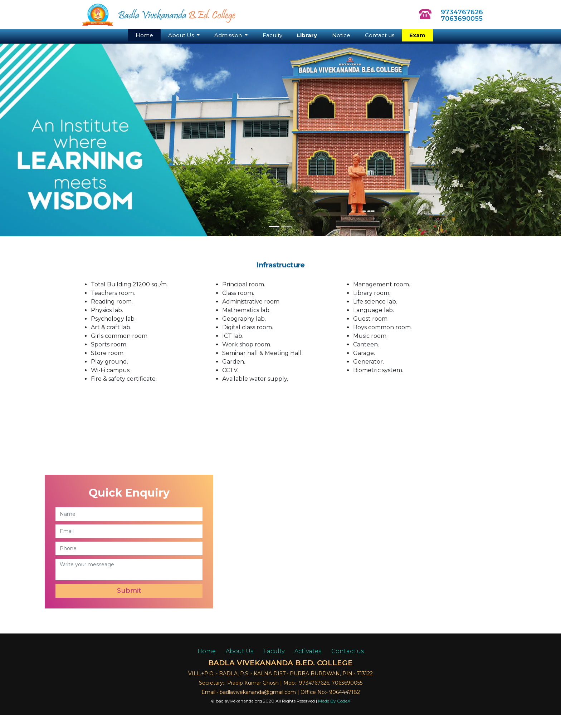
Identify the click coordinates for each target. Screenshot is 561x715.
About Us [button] (181, 35)
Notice (341, 35)
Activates (307, 651)
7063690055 (460, 18)
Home (148, 35)
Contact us (379, 35)
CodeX (343, 701)
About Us (239, 651)
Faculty (272, 35)
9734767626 (460, 12)
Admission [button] (228, 35)
